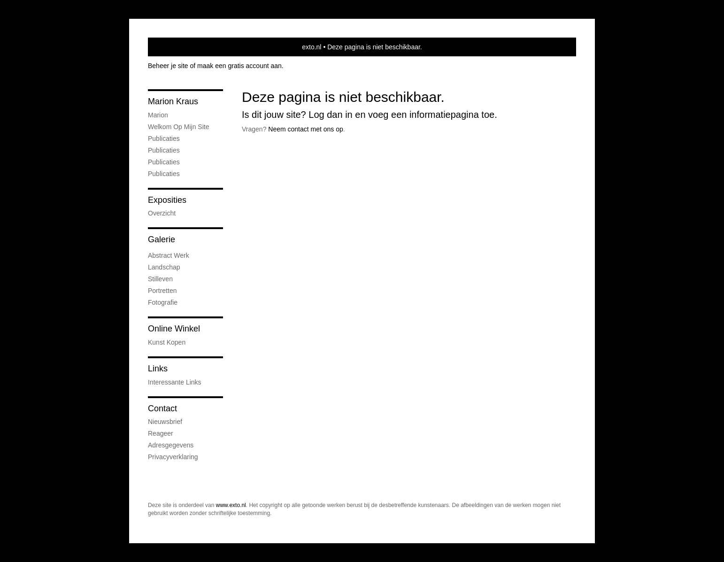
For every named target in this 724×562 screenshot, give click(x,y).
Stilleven (160, 279)
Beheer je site (168, 65)
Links (158, 368)
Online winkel (174, 328)
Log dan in (330, 114)
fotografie (162, 302)
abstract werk (168, 255)
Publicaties (164, 138)
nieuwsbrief (165, 421)
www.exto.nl (231, 505)
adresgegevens (170, 445)
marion (158, 115)
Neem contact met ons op (305, 129)
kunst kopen (166, 342)
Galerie (161, 239)
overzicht (162, 213)
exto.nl (311, 47)
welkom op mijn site (178, 127)
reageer (160, 433)
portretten (162, 290)
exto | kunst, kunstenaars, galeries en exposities (174, 47)
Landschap (164, 267)
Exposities (167, 200)
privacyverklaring (173, 457)
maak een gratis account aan (239, 65)
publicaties (164, 173)
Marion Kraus (173, 101)
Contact (162, 408)
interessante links (174, 382)
